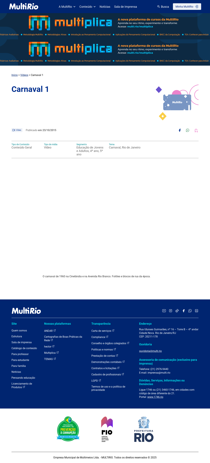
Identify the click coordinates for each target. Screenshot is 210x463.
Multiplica (51, 352)
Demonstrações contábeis (108, 362)
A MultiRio (67, 6)
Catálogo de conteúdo (24, 348)
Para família (18, 366)
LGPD (96, 380)
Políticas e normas (103, 349)
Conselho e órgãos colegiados (110, 343)
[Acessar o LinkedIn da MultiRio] (197, 311)
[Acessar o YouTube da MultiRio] (164, 311)
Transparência (101, 323)
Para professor (20, 354)
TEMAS (50, 359)
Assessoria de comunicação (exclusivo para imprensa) (168, 361)
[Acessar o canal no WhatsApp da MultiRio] (190, 311)
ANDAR (50, 330)
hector (49, 346)
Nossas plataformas (57, 323)
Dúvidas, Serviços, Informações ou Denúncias (162, 382)
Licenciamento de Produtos (21, 385)
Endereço (145, 323)
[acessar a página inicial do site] (24, 6)
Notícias (105, 6)
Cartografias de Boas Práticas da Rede (63, 338)
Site (14, 323)
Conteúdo (87, 6)
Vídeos (24, 75)
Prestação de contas (104, 355)
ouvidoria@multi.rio (150, 351)
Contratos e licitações (105, 368)
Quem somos (19, 330)
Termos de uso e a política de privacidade (108, 388)
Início (14, 75)
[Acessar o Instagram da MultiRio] (170, 311)
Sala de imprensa (21, 342)
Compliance (99, 337)
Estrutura (16, 336)
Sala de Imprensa (125, 6)
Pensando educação (23, 377)
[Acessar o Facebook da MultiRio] (184, 311)
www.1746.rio (155, 397)
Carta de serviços (103, 330)
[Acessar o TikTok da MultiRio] (177, 311)
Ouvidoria (145, 344)
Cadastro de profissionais (107, 374)
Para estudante (20, 360)
